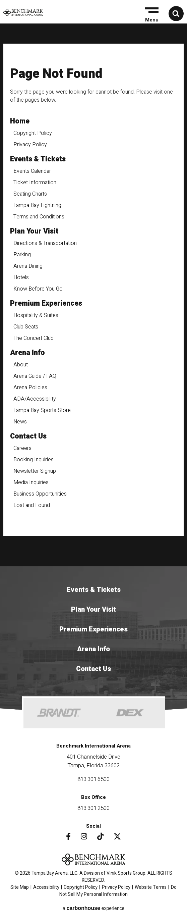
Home (19, 121)
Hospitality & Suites (35, 315)
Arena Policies (30, 387)
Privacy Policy (30, 145)
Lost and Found (31, 505)
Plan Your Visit (34, 231)
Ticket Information (34, 182)
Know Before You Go (38, 289)
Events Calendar (32, 171)
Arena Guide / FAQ (34, 376)
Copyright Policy (32, 133)
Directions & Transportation (45, 243)
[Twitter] (117, 836)
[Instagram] (84, 836)
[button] (151, 14)
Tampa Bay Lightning (37, 205)
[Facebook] (68, 836)
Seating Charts (30, 194)
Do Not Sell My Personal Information (118, 891)
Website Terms (151, 887)
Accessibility (46, 887)
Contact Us (28, 436)
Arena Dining (28, 266)
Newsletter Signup (34, 471)
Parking (22, 255)
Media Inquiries (31, 482)
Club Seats (25, 327)
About (20, 365)
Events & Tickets (38, 159)
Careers (22, 448)
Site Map (19, 887)
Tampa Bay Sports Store (42, 410)
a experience (94, 908)
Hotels (21, 277)
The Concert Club (33, 338)
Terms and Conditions (38, 217)
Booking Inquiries (33, 460)
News (20, 422)
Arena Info (27, 353)
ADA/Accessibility (34, 399)
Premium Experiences (46, 303)
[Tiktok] (100, 836)
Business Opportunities (40, 494)
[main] (93, 297)
